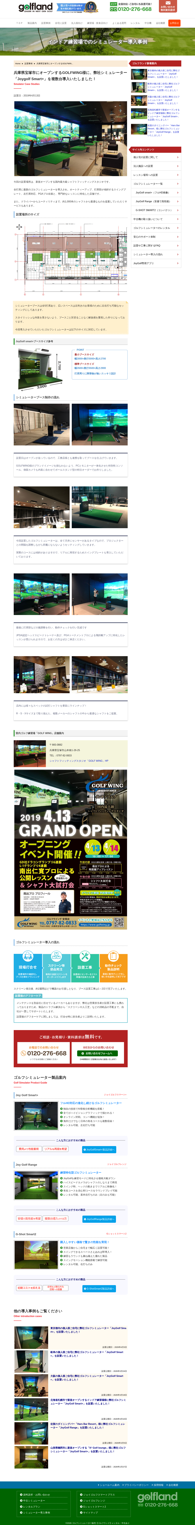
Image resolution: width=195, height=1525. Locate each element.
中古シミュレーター (34, 1500)
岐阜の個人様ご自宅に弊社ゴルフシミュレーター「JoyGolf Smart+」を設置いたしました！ (164, 86)
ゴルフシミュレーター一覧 (148, 183)
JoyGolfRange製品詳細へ (100, 1219)
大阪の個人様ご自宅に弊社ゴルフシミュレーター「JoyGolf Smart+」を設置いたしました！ (164, 99)
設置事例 (45, 23)
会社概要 (160, 23)
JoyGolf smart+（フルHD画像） (153, 192)
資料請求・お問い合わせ (36, 1494)
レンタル (135, 23)
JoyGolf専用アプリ (143, 263)
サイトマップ (90, 1512)
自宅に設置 (61, 23)
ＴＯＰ (19, 23)
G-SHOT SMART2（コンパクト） (154, 210)
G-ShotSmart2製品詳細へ (100, 1288)
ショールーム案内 (109, 1485)
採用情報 (158, 1485)
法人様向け (77, 23)
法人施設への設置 (143, 166)
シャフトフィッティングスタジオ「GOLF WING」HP (79, 761)
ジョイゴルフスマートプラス (99, 1494)
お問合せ (174, 23)
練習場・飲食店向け (97, 23)
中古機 (148, 23)
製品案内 (32, 23)
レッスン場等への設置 (145, 175)
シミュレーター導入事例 (36, 1512)
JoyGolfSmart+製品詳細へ (100, 1149)
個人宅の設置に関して (145, 157)
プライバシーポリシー (136, 1485)
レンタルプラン (31, 1506)
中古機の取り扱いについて (148, 219)
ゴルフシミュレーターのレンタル (151, 228)
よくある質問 (119, 23)
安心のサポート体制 (144, 236)
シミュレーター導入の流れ (148, 254)
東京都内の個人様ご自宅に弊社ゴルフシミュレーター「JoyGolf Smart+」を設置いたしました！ (164, 73)
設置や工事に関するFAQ (146, 245)
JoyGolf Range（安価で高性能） (153, 201)
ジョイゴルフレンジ (94, 1500)
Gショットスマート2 (94, 1506)
